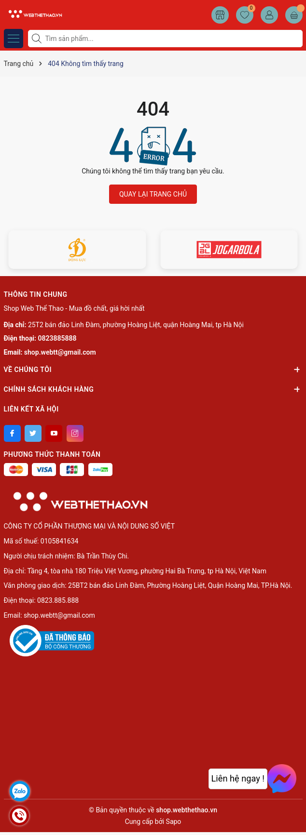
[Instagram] (75, 433)
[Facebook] (12, 433)
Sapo (173, 821)
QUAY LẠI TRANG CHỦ (153, 194)
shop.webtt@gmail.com (60, 352)
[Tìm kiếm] (37, 38)
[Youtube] (53, 433)
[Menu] (13, 38)
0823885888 (57, 338)
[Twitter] (33, 433)
